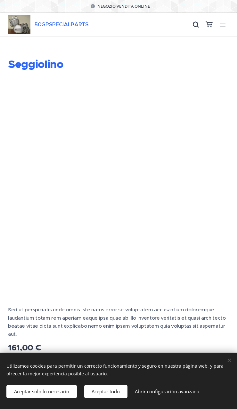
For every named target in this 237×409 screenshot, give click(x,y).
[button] (195, 25)
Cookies (118, 351)
